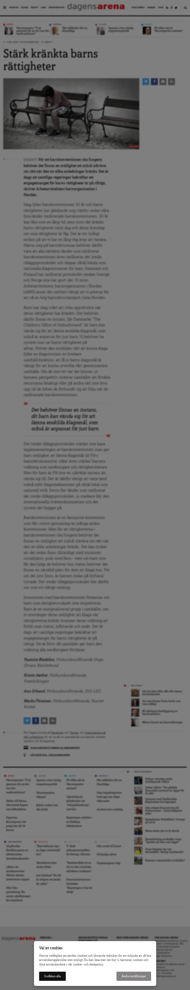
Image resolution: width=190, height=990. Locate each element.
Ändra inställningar (134, 976)
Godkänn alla (52, 976)
